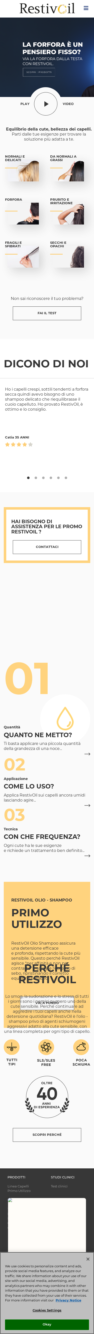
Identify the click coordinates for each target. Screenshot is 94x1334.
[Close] (87, 1259)
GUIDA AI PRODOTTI (24, 1228)
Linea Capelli (18, 1186)
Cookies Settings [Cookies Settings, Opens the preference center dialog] (47, 1310)
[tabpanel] (47, 467)
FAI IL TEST (47, 313)
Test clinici (59, 1186)
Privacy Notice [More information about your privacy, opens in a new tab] (68, 1300)
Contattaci (47, 547)
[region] (47, 1293)
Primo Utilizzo (19, 1191)
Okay (47, 1324)
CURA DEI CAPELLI (23, 1223)
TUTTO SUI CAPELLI (23, 1209)
